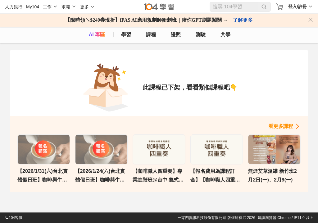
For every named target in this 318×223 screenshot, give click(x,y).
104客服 (13, 218)
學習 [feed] (126, 34)
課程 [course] (151, 34)
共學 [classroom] (225, 34)
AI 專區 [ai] (97, 34)
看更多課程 (280, 126)
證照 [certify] (176, 34)
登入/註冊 (297, 6)
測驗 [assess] (201, 34)
